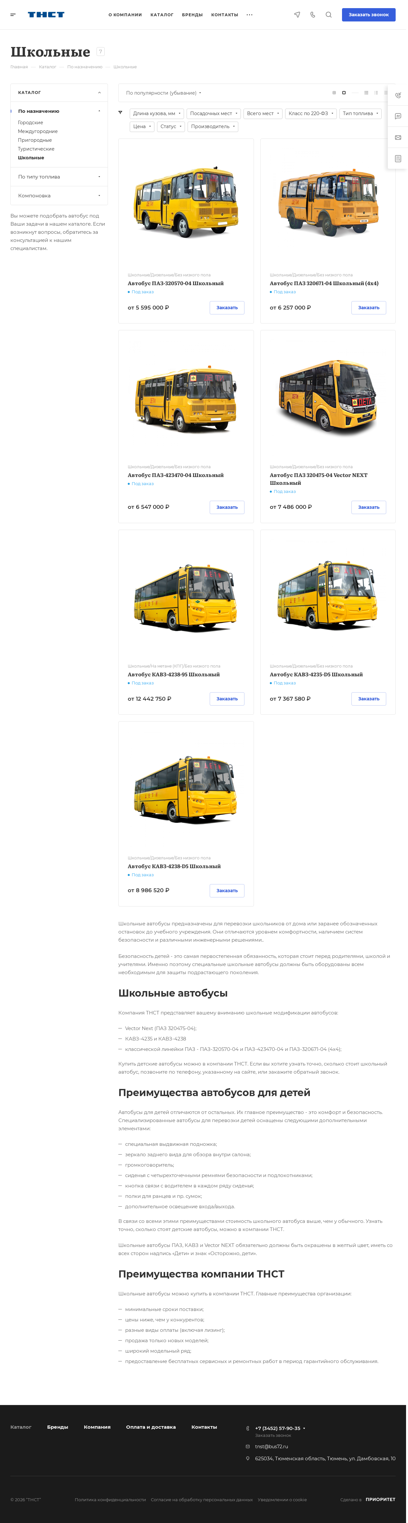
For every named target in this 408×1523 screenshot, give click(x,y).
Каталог (21, 1427)
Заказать (227, 308)
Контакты (204, 1427)
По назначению (60, 111)
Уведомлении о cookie (282, 1499)
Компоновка (60, 195)
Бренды (57, 1427)
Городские (30, 123)
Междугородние (38, 131)
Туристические (36, 149)
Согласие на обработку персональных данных (202, 1499)
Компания (97, 1427)
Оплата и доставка (151, 1427)
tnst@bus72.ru (271, 1447)
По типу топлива (60, 177)
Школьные (31, 158)
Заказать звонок (369, 15)
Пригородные (35, 140)
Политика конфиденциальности (110, 1499)
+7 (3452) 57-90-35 (277, 1428)
